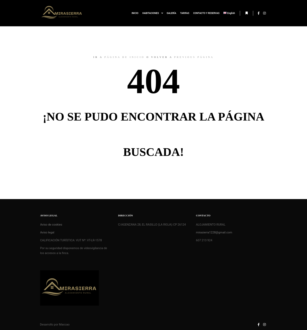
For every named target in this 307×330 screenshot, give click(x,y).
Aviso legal (47, 232)
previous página (194, 57)
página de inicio (124, 57)
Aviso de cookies (51, 224)
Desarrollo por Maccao (55, 324)
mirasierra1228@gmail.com (214, 232)
